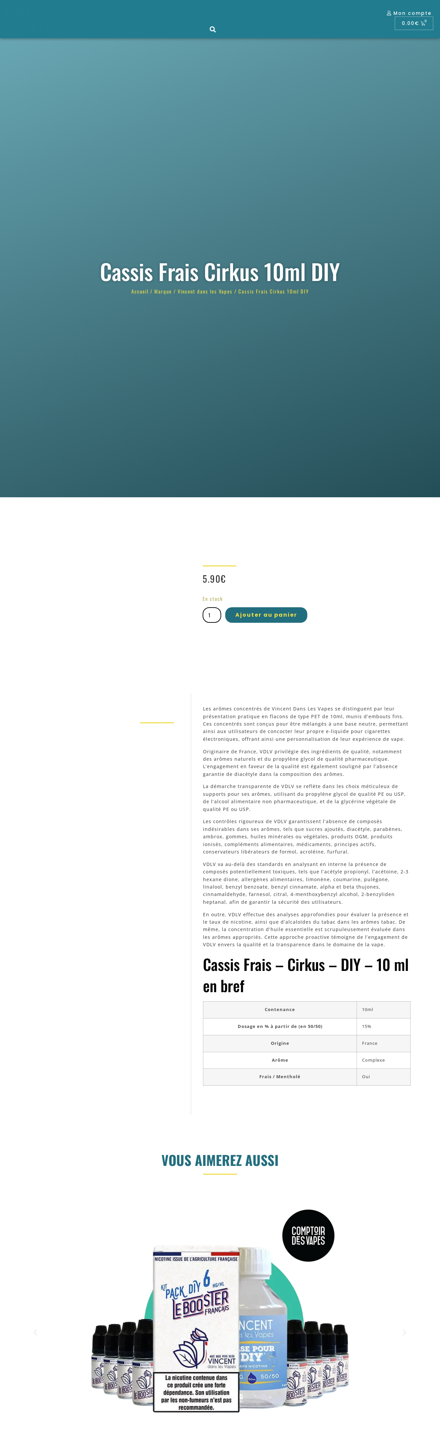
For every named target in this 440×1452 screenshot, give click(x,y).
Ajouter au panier (266, 615)
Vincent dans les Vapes (205, 291)
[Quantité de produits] (212, 615)
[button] (213, 29)
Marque (163, 291)
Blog (317, 8)
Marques (215, 18)
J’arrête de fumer (129, 8)
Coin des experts (274, 8)
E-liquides (226, 8)
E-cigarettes (182, 8)
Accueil (140, 291)
